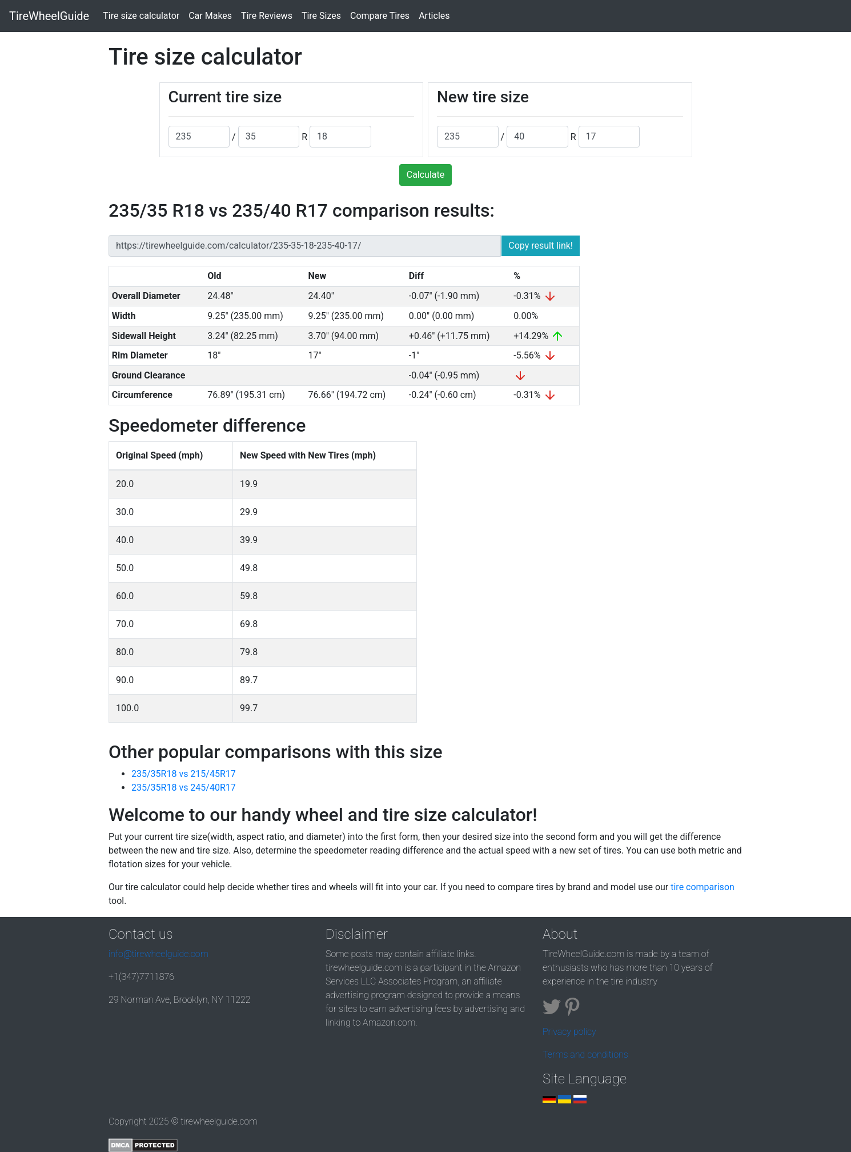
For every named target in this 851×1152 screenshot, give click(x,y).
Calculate (426, 174)
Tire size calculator (143, 15)
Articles (434, 15)
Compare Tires (380, 15)
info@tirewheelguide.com (158, 953)
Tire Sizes (321, 15)
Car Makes (210, 15)
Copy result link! (540, 245)
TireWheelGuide (49, 16)
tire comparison (702, 887)
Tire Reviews (266, 15)
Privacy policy (569, 1031)
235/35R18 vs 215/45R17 (183, 773)
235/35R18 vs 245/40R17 (183, 787)
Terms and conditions (585, 1054)
